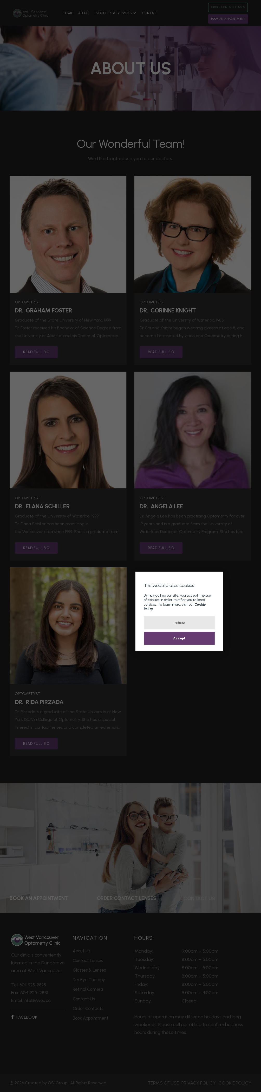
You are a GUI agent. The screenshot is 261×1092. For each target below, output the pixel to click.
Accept (130, 641)
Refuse (130, 624)
